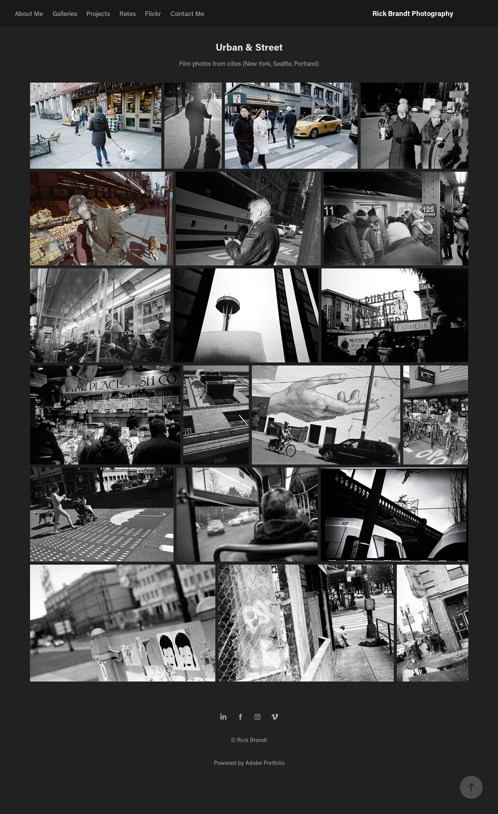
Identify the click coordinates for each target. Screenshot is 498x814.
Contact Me (187, 13)
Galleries (65, 13)
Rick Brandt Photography (412, 13)
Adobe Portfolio (265, 762)
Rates (127, 13)
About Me (29, 13)
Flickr (153, 13)
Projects (98, 13)
